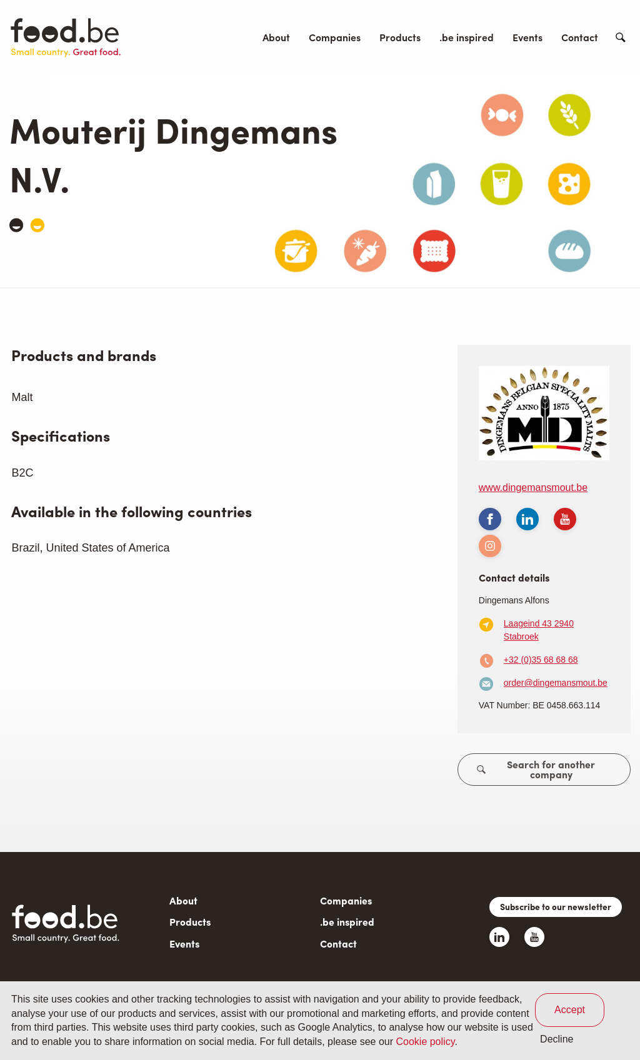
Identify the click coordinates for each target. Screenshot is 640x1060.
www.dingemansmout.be (533, 487)
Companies (335, 37)
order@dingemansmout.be (556, 683)
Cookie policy (425, 1041)
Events (527, 37)
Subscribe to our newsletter (555, 906)
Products (400, 37)
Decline (556, 1039)
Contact (579, 37)
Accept (569, 1009)
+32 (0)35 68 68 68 (541, 660)
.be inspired (466, 37)
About (276, 37)
